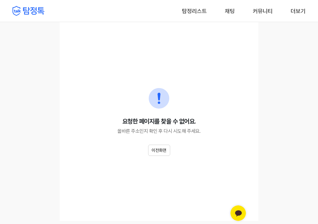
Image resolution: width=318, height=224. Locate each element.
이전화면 (159, 150)
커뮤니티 (263, 11)
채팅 (230, 10)
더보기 (298, 11)
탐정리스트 (194, 11)
